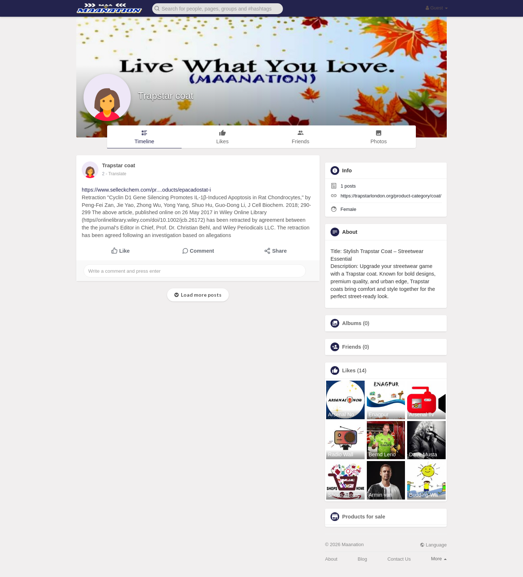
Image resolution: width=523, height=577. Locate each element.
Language (433, 544)
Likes (349, 370)
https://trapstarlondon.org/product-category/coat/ (391, 196)
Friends (351, 347)
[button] (217, 8)
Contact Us (399, 559)
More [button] (439, 558)
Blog (362, 559)
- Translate (116, 173)
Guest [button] (437, 8)
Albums (351, 323)
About (331, 559)
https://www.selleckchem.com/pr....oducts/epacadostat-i (146, 190)
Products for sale (363, 517)
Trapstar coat (165, 95)
